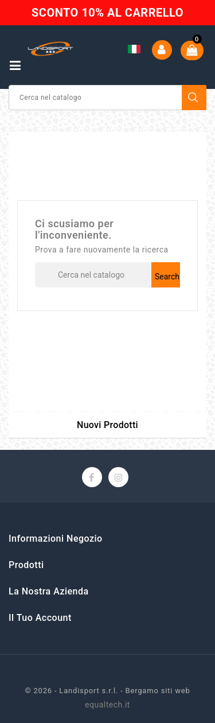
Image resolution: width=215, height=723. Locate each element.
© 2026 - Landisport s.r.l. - (75, 690)
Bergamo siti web (158, 690)
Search (194, 97)
